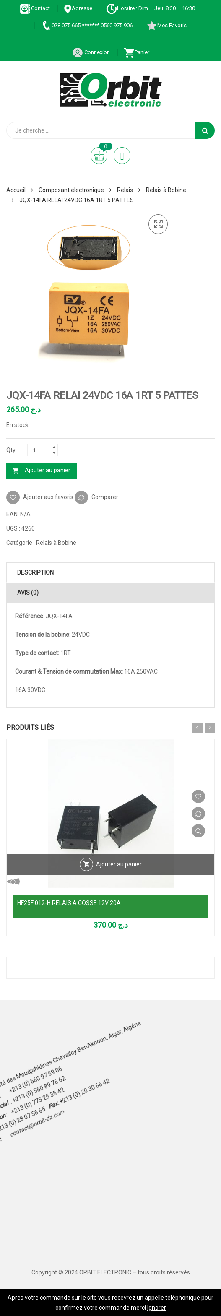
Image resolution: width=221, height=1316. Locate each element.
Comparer (104, 496)
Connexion (91, 52)
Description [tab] (35, 572)
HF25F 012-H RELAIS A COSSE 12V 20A (69, 903)
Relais (125, 190)
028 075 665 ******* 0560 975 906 (87, 25)
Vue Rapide (198, 830)
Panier (136, 52)
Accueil (16, 190)
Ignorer (156, 1307)
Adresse (78, 8)
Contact (35, 8)
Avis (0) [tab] (28, 592)
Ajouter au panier (47, 470)
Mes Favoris (166, 25)
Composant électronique (71, 190)
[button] (158, 224)
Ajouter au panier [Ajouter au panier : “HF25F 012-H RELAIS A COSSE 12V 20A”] (119, 864)
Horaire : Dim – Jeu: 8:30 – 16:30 (150, 8)
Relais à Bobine (166, 190)
